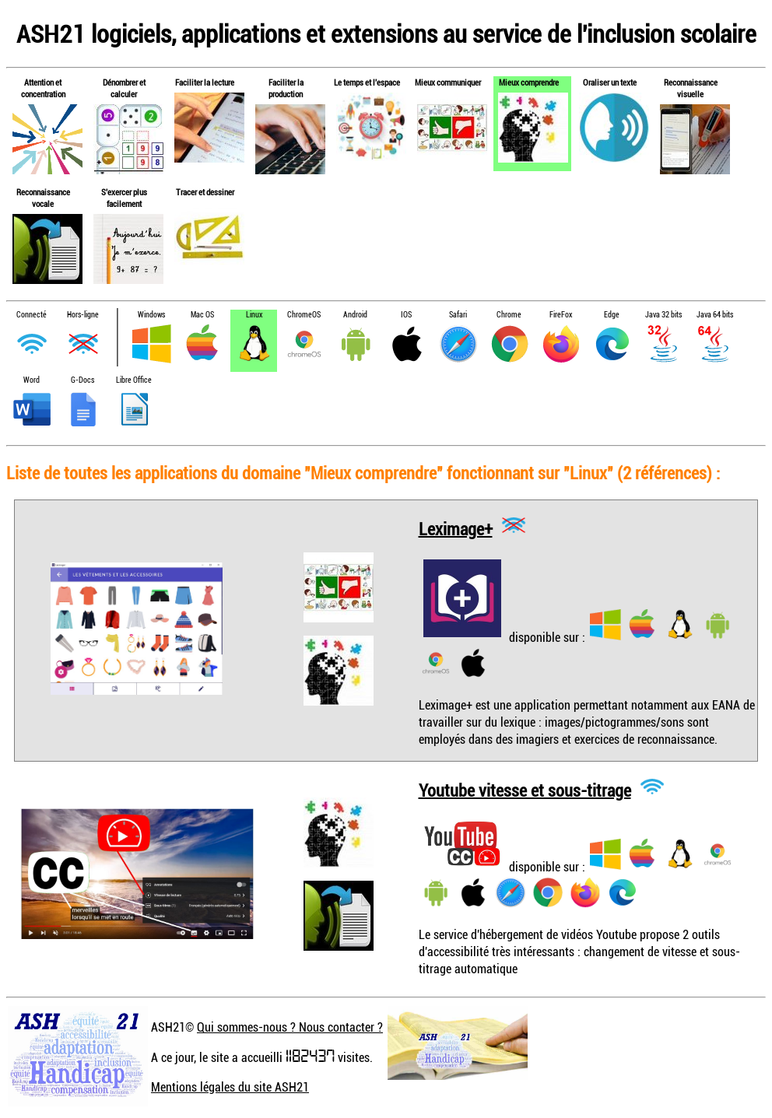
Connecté (31, 315)
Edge (611, 315)
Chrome (509, 315)
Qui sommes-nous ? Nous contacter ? (290, 1027)
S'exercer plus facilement (124, 197)
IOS (406, 315)
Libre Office (134, 380)
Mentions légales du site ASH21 (230, 1086)
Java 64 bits (715, 315)
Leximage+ (456, 528)
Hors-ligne (83, 315)
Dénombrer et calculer (124, 88)
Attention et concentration (43, 88)
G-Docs (82, 380)
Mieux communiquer (448, 82)
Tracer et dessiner (205, 192)
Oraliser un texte (610, 82)
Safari (458, 315)
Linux (254, 315)
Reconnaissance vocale (43, 197)
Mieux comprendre (529, 82)
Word (31, 380)
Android (355, 315)
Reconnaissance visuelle (691, 88)
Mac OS (202, 315)
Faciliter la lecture (204, 82)
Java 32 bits (663, 315)
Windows (151, 315)
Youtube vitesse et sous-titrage (525, 789)
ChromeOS (304, 315)
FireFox (560, 315)
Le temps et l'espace (367, 82)
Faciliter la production (286, 88)
